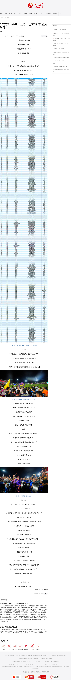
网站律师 (54, 655)
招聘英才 (25, 655)
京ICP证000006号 (59, 666)
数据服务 (45, 655)
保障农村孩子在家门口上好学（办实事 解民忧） (15, 603)
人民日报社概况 (8, 655)
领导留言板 (20, 646)
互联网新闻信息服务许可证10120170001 (15, 664)
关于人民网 (15, 655)
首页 (1, 13)
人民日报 (2, 646)
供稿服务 (40, 655)
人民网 (1, 17)
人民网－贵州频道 (19, 36)
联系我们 (64, 655)
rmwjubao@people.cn (54, 661)
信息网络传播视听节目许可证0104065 (10, 666)
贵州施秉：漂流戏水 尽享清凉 (60, 66)
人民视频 (26, 646)
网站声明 (50, 655)
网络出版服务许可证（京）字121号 (47, 666)
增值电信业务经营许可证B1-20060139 (33, 664)
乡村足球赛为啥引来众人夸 (8, 627)
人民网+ (8, 646)
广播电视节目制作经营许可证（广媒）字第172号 (53, 664)
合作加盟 (35, 655)
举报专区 (55, 13)
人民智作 (37, 646)
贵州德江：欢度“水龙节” (59, 48)
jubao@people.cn (49, 658)
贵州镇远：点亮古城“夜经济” (60, 29)
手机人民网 (14, 646)
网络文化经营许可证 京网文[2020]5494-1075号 (29, 666)
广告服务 (30, 655)
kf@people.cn (23, 661)
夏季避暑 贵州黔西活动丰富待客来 (61, 57)
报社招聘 (21, 655)
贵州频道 (7, 17)
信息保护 (59, 655)
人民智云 (32, 646)
